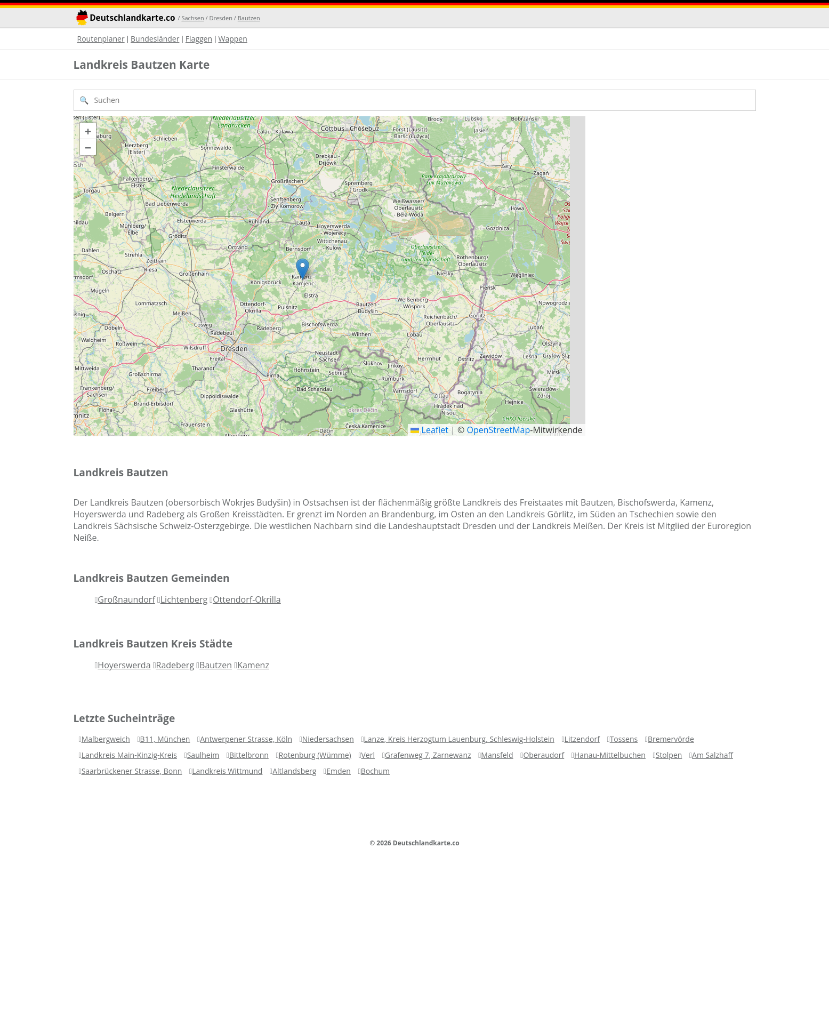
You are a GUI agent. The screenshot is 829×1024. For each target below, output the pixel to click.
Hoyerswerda (124, 665)
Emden (338, 771)
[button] (302, 269)
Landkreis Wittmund (227, 771)
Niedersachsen (328, 739)
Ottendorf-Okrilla (247, 599)
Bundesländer (155, 39)
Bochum (375, 771)
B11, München (165, 739)
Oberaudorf (543, 755)
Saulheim (203, 755)
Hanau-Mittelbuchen (610, 755)
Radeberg (175, 665)
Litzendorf (582, 739)
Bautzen (249, 18)
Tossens (624, 739)
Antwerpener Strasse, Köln (246, 739)
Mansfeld (497, 755)
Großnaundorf (126, 599)
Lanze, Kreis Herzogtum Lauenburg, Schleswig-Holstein (459, 739)
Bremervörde (671, 739)
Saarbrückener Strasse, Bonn (132, 771)
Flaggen (199, 39)
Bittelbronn (249, 755)
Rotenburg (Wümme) (315, 755)
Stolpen (669, 755)
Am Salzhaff (712, 755)
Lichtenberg (183, 599)
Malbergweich (106, 739)
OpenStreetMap (498, 430)
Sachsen (192, 18)
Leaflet (429, 430)
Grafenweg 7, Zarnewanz (428, 755)
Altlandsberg (294, 771)
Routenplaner (101, 39)
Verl (368, 755)
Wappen (232, 39)
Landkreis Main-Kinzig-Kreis (129, 755)
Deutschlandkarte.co (132, 17)
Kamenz (253, 665)
